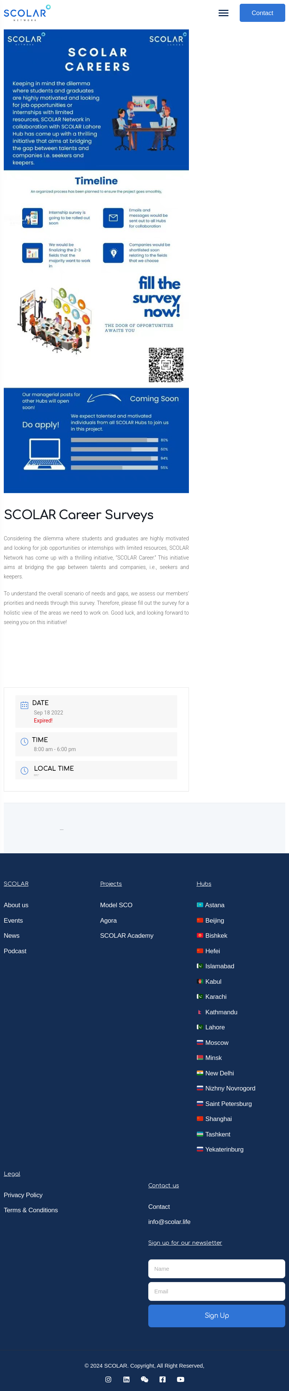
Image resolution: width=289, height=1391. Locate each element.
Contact (262, 13)
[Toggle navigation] (223, 13)
